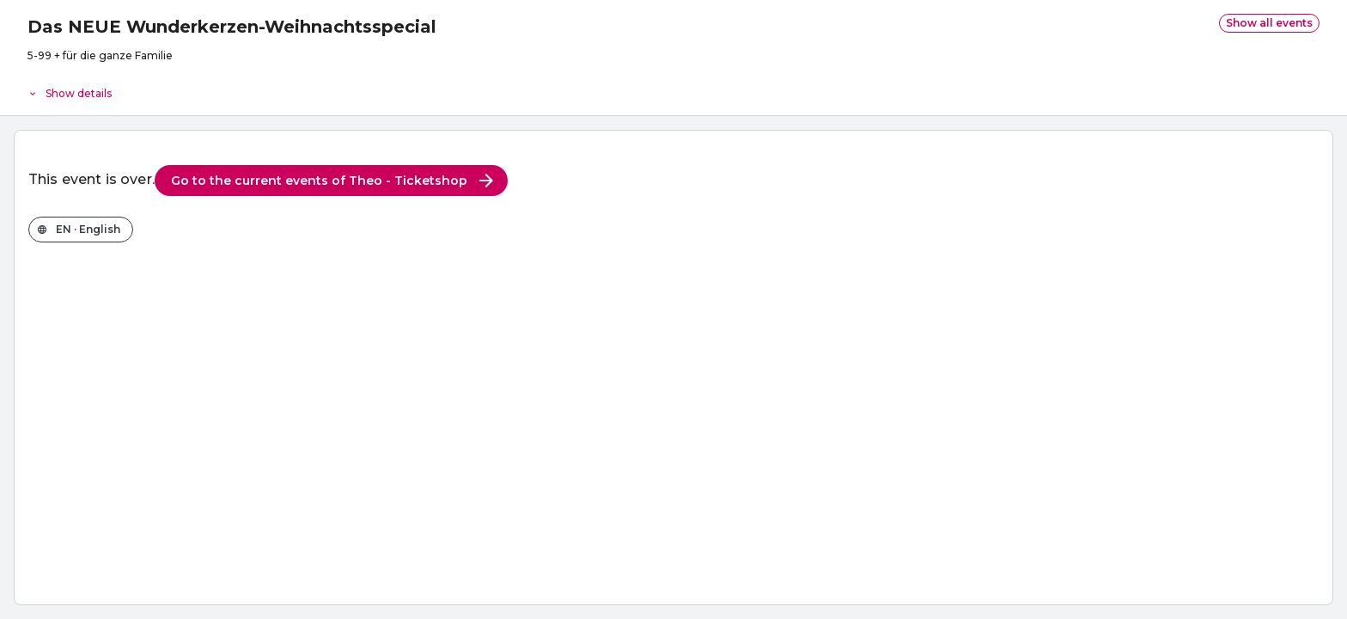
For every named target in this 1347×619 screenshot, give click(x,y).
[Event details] (673, 89)
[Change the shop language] (80, 229)
